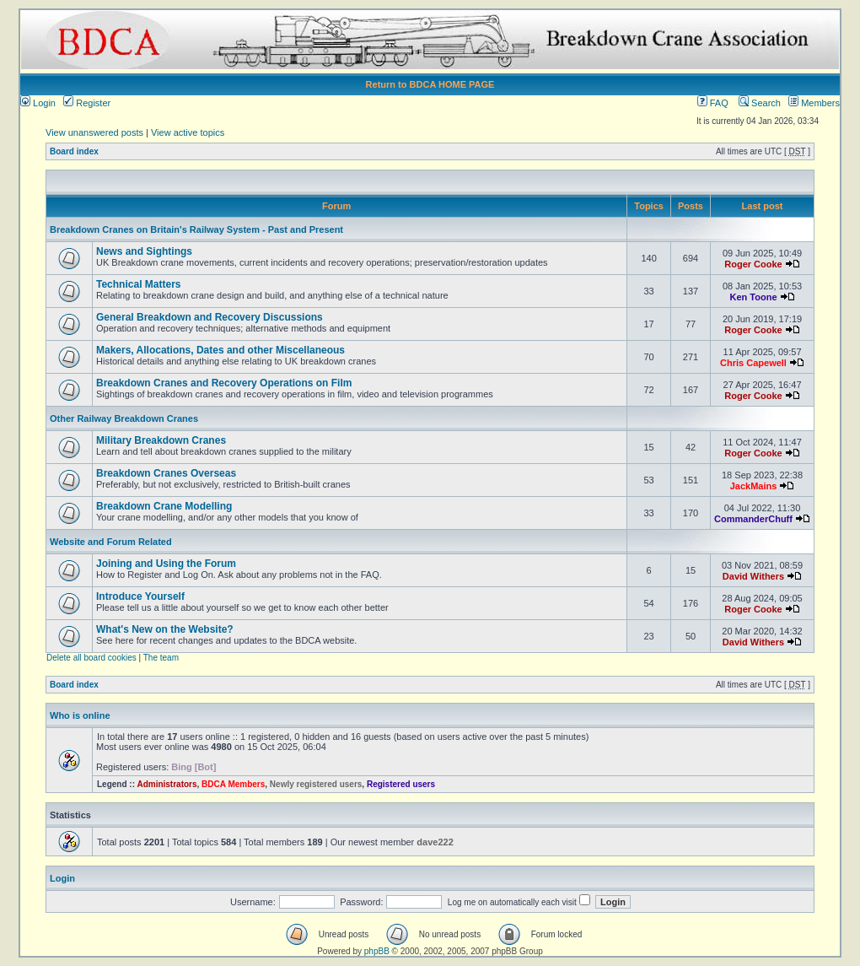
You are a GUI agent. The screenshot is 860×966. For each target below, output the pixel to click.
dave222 (435, 842)
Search (760, 103)
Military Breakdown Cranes (161, 440)
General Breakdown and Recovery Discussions (209, 317)
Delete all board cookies (91, 657)
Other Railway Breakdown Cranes (124, 418)
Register (86, 103)
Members (814, 103)
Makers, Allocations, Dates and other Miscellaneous (220, 350)
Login (38, 103)
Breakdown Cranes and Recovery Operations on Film (224, 383)
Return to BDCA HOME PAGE (430, 84)
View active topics (187, 132)
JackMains (753, 486)
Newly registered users (316, 784)
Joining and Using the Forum (166, 563)
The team (161, 657)
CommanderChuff (753, 519)
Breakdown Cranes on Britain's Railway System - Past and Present (196, 229)
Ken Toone (753, 297)
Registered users (401, 784)
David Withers (753, 576)
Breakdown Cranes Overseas (166, 473)
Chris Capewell (753, 363)
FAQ (712, 103)
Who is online (80, 715)
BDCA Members (233, 784)
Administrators (166, 784)
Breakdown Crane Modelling (164, 506)
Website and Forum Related (111, 542)
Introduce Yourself (140, 596)
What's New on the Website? (165, 629)
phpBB (377, 951)
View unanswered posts (94, 132)
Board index (74, 151)
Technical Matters (138, 284)
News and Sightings (144, 251)
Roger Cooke (753, 264)
